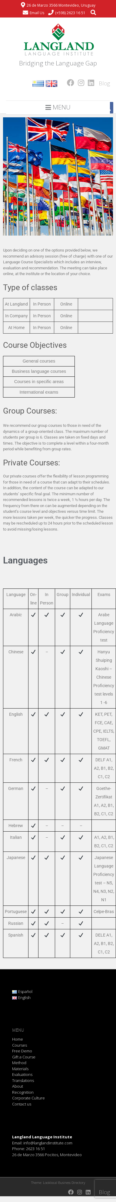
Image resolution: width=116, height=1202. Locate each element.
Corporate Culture (28, 1098)
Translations (23, 1080)
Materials (20, 1068)
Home (17, 1039)
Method (19, 1062)
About (17, 1086)
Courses (19, 1045)
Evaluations (22, 1074)
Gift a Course (23, 1057)
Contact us (21, 1104)
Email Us (37, 12)
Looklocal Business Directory (64, 1182)
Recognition (23, 1092)
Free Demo (22, 1051)
